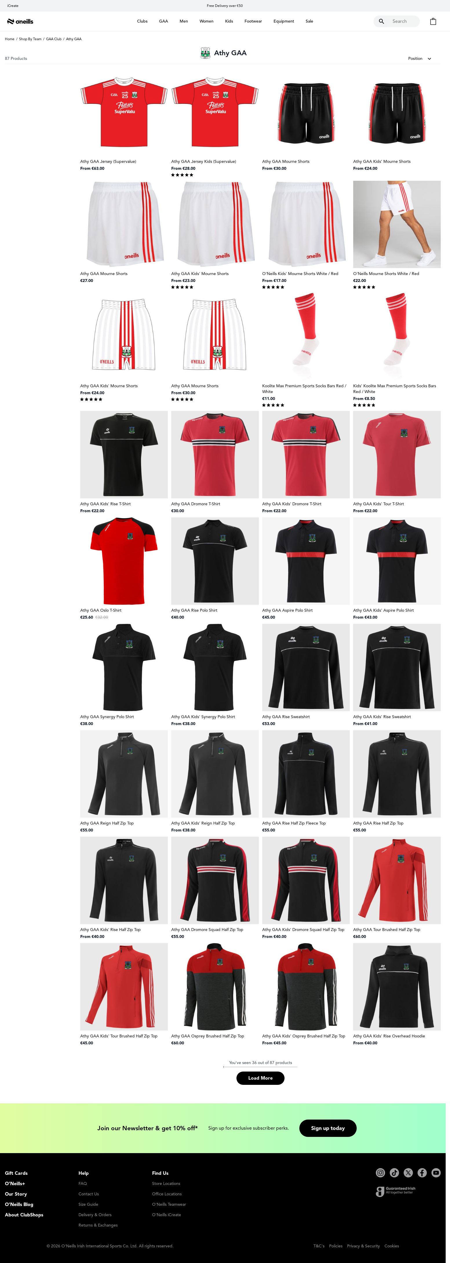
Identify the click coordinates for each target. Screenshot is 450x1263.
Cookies (392, 1246)
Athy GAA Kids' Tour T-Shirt (378, 503)
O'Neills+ (15, 1184)
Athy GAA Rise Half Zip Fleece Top (294, 823)
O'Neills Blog (19, 1204)
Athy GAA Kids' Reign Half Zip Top (203, 823)
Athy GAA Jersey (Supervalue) (108, 161)
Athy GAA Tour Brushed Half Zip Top (386, 929)
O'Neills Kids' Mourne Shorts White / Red (300, 273)
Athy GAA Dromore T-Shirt (195, 503)
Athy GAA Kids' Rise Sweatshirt (382, 716)
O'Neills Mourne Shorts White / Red (386, 273)
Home (9, 39)
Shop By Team (30, 39)
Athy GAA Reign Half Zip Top (107, 823)
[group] (215, 174)
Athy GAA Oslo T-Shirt (100, 610)
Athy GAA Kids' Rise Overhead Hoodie (389, 1036)
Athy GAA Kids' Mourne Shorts (200, 273)
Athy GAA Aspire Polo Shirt (287, 610)
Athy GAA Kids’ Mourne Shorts (382, 161)
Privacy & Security (363, 1246)
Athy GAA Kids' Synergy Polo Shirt (203, 716)
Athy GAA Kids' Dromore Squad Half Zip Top (303, 929)
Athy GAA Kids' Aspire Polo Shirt (383, 610)
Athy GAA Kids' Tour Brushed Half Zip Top (119, 1036)
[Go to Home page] (20, 21)
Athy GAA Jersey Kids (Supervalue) (203, 161)
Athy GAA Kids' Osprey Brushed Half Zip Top (303, 1036)
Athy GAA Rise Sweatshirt (286, 716)
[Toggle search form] (397, 21)
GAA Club (53, 39)
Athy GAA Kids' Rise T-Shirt (105, 503)
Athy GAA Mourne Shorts (285, 161)
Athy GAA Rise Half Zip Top (378, 823)
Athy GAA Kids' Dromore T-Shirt (291, 503)
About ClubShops (24, 1215)
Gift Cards (16, 1173)
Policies (335, 1246)
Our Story (16, 1194)
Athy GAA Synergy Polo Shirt (107, 716)
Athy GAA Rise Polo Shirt (194, 610)
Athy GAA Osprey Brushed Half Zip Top (207, 1036)
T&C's (319, 1246)
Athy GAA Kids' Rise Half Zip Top (110, 929)
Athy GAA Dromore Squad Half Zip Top (207, 929)
